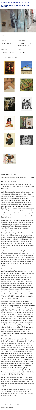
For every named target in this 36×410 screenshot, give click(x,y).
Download (21, 52)
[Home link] (16, 2)
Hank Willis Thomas (7, 52)
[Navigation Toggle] (33, 2)
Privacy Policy (4, 405)
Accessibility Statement (16, 405)
